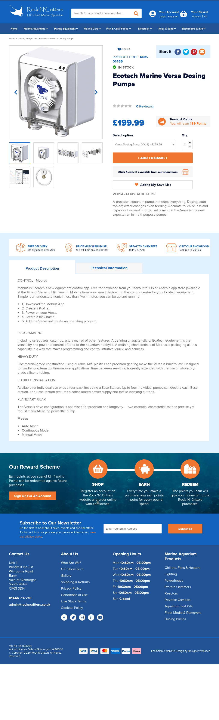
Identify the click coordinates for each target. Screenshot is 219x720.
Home (14, 28)
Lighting (171, 574)
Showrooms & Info (194, 28)
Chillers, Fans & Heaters (182, 568)
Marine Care (92, 28)
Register (173, 16)
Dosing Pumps (25, 38)
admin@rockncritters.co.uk (29, 604)
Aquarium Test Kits (178, 606)
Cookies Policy (72, 608)
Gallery (66, 576)
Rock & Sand (167, 28)
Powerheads (174, 580)
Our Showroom (72, 569)
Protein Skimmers (178, 587)
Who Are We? (71, 563)
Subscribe (185, 529)
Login (163, 16)
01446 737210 (137, 249)
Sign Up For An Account (32, 496)
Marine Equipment (66, 28)
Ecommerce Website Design (167, 651)
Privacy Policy (71, 588)
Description (42, 268)
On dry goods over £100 (41, 249)
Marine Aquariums (36, 28)
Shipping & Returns (75, 582)
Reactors (171, 593)
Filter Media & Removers (183, 613)
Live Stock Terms (73, 601)
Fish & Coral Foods (118, 28)
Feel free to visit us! (190, 249)
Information (109, 268)
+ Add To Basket (153, 158)
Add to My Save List (153, 185)
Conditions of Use (74, 595)
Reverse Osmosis (177, 600)
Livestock (145, 28)
